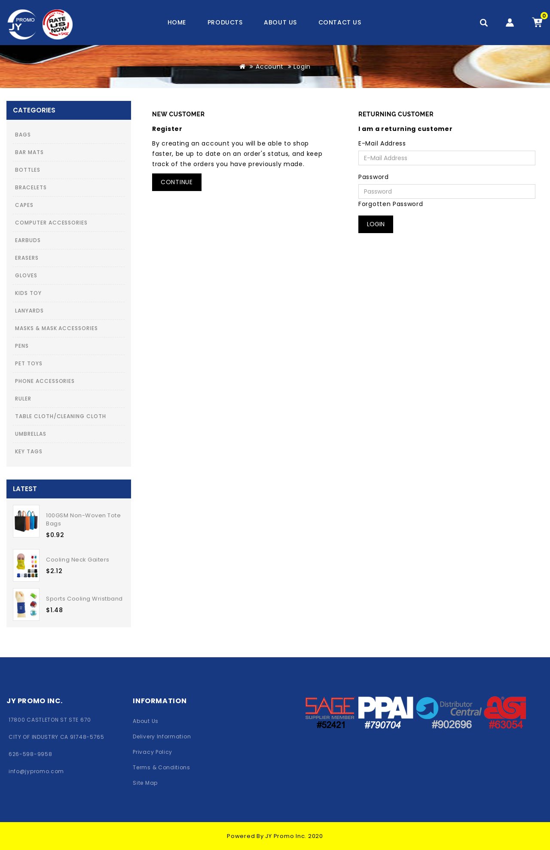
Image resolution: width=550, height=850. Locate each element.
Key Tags (29, 451)
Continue (177, 182)
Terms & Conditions (161, 767)
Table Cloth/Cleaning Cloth (60, 416)
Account (270, 66)
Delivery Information (162, 736)
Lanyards (29, 310)
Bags (23, 134)
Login (302, 66)
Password (373, 177)
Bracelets (31, 187)
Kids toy (28, 293)
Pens (22, 345)
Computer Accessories (51, 222)
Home (177, 22)
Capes (24, 205)
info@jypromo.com (36, 771)
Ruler (23, 398)
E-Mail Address (382, 143)
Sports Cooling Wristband (84, 599)
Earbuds (28, 240)
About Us (146, 721)
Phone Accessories (45, 381)
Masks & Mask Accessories (56, 328)
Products (225, 22)
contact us (339, 22)
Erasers (27, 257)
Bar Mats (29, 152)
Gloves (26, 275)
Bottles (27, 169)
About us (280, 22)
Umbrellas (30, 433)
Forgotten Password (390, 204)
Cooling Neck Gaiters (77, 560)
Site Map (145, 782)
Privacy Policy (152, 752)
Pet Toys (29, 363)
